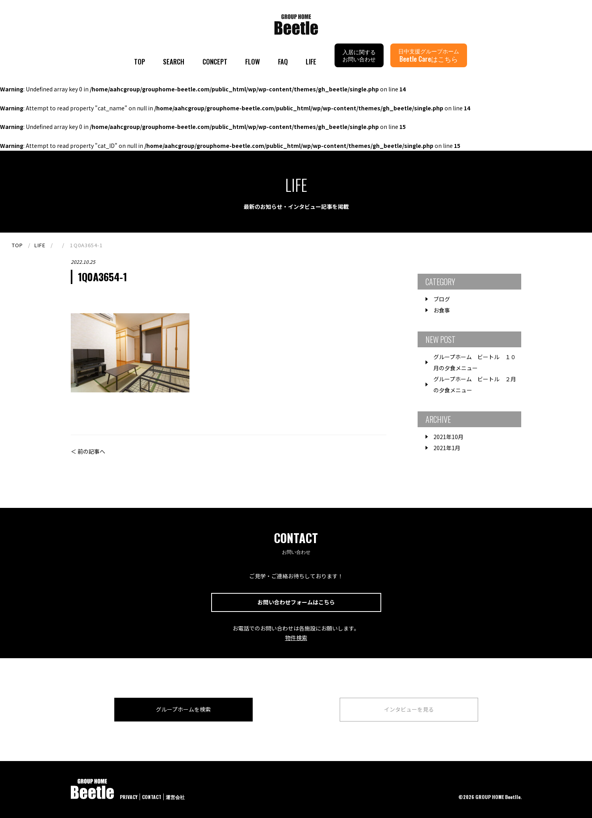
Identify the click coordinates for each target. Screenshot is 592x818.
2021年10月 (448, 437)
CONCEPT (214, 61)
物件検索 (296, 638)
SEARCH (173, 61)
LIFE (311, 61)
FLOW (252, 61)
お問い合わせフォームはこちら (296, 602)
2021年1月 (446, 448)
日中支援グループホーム (428, 55)
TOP (139, 61)
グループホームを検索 (183, 709)
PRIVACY (129, 796)
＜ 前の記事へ (88, 451)
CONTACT (151, 796)
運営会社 (175, 796)
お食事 (441, 310)
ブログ (441, 299)
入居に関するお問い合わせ (359, 55)
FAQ (283, 61)
